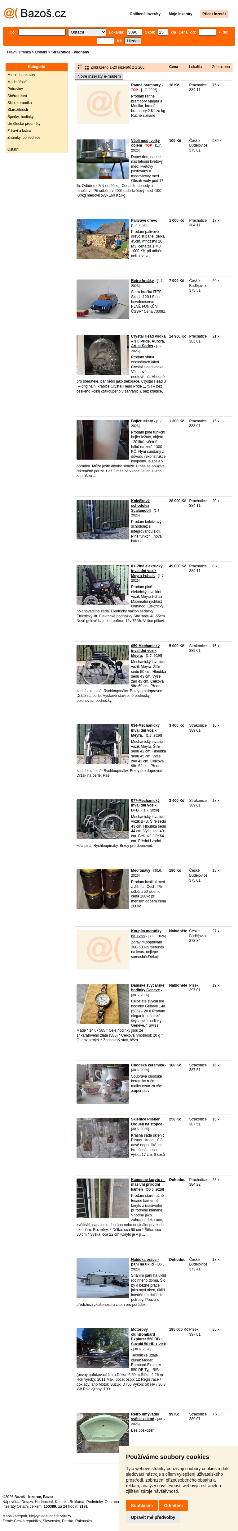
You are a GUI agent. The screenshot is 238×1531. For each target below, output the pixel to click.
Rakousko (83, 1521)
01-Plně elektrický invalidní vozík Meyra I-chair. (146, 571)
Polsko (67, 1521)
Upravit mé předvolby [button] (153, 1517)
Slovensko (51, 1521)
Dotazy (27, 1502)
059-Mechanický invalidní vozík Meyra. (145, 651)
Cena (173, 67)
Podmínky (94, 1502)
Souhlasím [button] (142, 1505)
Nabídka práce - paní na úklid (145, 1262)
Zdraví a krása (19, 131)
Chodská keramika (147, 1065)
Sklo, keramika (19, 103)
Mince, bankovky (21, 75)
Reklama (77, 1502)
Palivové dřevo (144, 220)
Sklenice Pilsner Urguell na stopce (146, 1121)
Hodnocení (44, 1502)
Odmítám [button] (173, 1505)
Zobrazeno (221, 67)
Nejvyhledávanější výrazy (50, 1516)
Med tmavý (140, 870)
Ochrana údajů (117, 1502)
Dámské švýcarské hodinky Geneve (147, 988)
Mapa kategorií (14, 1516)
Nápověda (11, 1502)
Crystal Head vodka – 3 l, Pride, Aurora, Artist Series (148, 341)
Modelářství (17, 82)
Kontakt (61, 1502)
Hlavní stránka (19, 52)
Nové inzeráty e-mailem (99, 76)
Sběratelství (17, 96)
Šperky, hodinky (20, 117)
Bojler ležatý (142, 421)
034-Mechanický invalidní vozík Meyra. (145, 730)
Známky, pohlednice (24, 137)
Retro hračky (142, 281)
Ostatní (41, 52)
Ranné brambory (146, 85)
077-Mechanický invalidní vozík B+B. (145, 805)
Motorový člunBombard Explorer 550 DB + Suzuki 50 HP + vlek (148, 1336)
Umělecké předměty (24, 123)
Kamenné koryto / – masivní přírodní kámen (148, 1185)
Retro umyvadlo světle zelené (145, 1416)
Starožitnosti (17, 109)
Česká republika (27, 1521)
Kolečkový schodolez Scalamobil (141, 506)
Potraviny (15, 89)
